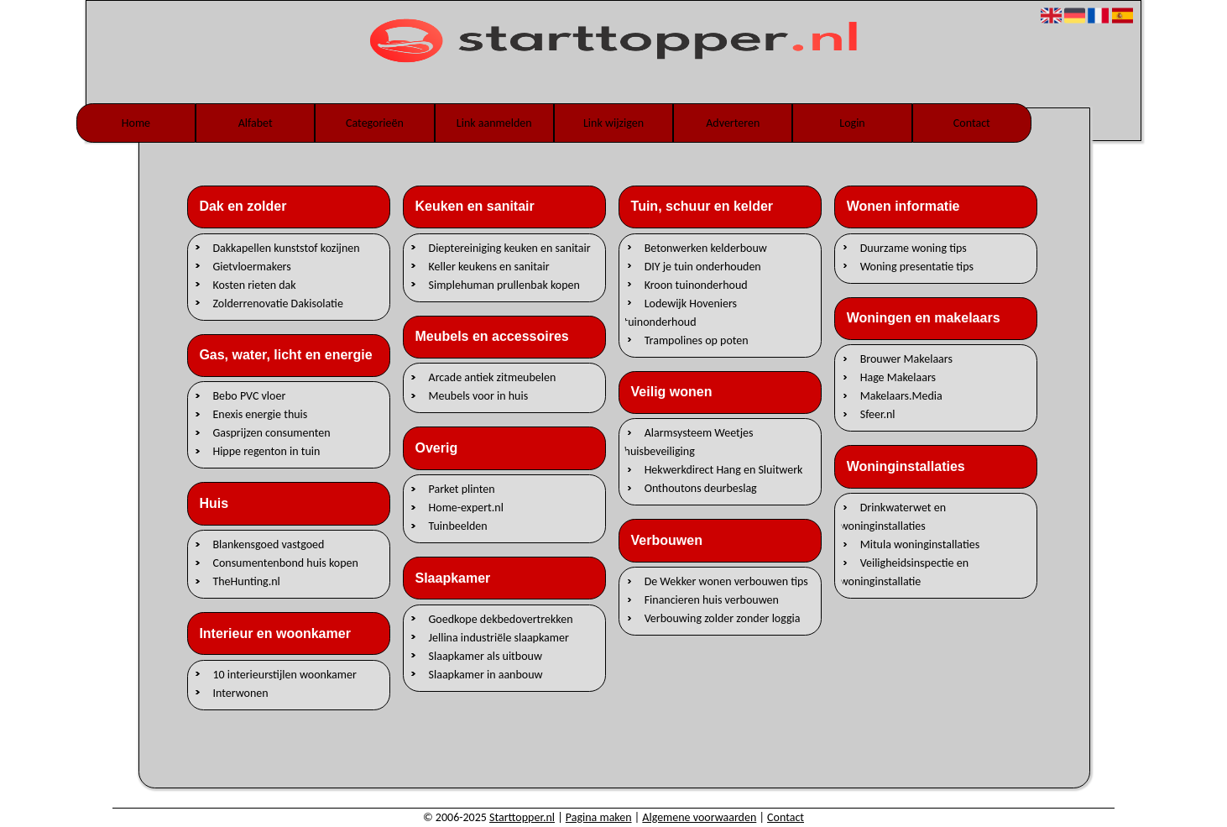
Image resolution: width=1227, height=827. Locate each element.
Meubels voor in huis (479, 396)
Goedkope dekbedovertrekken (501, 618)
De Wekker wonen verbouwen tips (726, 581)
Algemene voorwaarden (699, 817)
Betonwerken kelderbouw (706, 247)
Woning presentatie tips (917, 266)
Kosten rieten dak (253, 284)
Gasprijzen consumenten (271, 433)
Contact (971, 123)
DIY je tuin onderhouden (703, 266)
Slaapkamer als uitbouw (485, 655)
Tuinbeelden (458, 526)
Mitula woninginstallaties (919, 544)
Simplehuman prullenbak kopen (504, 284)
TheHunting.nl (245, 581)
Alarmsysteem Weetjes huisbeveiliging (689, 442)
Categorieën (375, 123)
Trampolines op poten (697, 339)
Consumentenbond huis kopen (285, 563)
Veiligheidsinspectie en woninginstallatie (904, 572)
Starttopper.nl (522, 817)
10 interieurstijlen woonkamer (284, 674)
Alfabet (255, 123)
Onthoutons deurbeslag (701, 488)
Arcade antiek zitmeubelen (492, 377)
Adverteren (733, 123)
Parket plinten (462, 489)
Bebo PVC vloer (248, 396)
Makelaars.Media (901, 396)
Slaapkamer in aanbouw (486, 674)
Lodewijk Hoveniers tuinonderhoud (681, 312)
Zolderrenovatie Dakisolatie (277, 303)
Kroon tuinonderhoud (696, 284)
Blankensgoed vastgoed (268, 544)
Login (851, 123)
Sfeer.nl (877, 414)
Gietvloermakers (251, 266)
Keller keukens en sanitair (489, 266)
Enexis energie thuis (259, 414)
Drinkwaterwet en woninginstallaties (893, 516)
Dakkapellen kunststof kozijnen (285, 247)
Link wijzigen (613, 123)
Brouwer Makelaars (906, 359)
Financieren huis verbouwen (712, 600)
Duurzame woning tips (913, 247)
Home (136, 123)
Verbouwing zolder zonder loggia (723, 618)
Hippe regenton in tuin (266, 451)
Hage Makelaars (898, 377)
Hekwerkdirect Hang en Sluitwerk (724, 470)
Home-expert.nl (466, 507)
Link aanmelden (494, 123)
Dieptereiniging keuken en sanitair (510, 247)
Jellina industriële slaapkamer (499, 637)
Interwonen (240, 692)
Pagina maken (599, 817)
